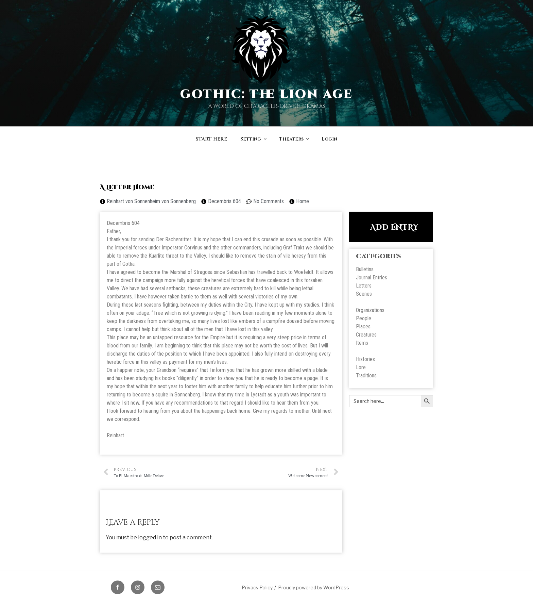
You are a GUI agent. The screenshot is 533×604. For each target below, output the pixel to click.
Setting (254, 139)
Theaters (294, 139)
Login (329, 139)
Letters (364, 285)
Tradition (365, 375)
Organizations (370, 310)
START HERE (211, 139)
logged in (150, 537)
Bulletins (365, 269)
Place (362, 326)
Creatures (366, 334)
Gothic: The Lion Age (266, 94)
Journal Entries (371, 277)
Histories (365, 359)
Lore (361, 367)
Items (362, 343)
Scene (362, 294)
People (363, 318)
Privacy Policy (257, 587)
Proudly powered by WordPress (313, 587)
